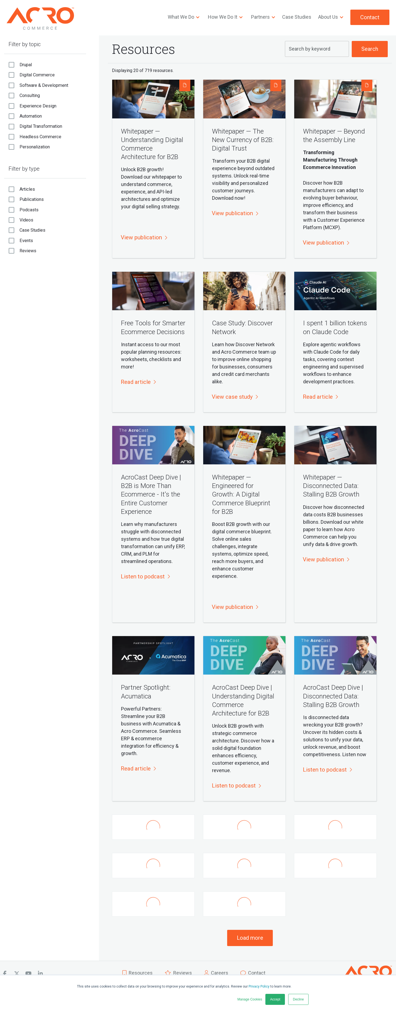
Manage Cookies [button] (249, 999)
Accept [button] (275, 999)
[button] (143, 237)
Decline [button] (298, 999)
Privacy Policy (259, 986)
